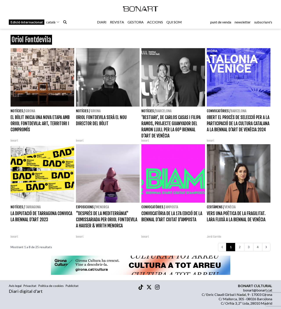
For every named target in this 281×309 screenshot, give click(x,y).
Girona (30, 111)
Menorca (102, 207)
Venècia (230, 207)
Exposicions (85, 207)
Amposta (172, 207)
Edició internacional (27, 22)
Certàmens (215, 207)
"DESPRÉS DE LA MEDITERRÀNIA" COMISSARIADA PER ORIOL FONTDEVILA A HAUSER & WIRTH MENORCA (106, 219)
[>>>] (266, 247)
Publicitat (72, 286)
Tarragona (33, 207)
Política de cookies (51, 286)
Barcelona (163, 111)
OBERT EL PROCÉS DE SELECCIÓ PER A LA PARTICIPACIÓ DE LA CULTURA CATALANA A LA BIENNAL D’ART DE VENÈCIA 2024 (238, 123)
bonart (14, 140)
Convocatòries (218, 111)
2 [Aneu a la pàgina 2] (240, 247)
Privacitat (29, 286)
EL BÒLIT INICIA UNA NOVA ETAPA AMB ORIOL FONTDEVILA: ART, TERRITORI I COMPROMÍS (40, 123)
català (53, 22)
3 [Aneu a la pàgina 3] (249, 247)
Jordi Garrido (214, 236)
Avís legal (15, 286)
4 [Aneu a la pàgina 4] (258, 247)
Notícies (17, 111)
